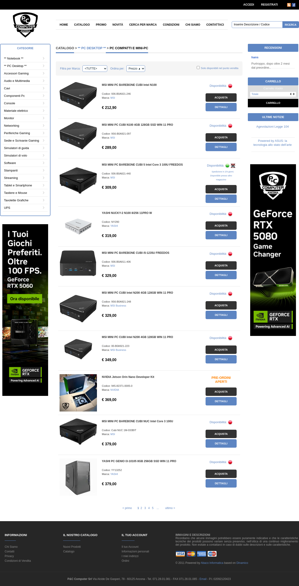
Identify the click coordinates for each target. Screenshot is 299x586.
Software (10, 163)
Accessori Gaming (16, 73)
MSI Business (118, 305)
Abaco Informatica (212, 563)
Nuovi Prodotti (72, 546)
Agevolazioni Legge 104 (272, 126)
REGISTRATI (269, 4)
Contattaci (215, 24)
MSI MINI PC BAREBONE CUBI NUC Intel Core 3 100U (137, 421)
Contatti (9, 551)
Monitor (9, 118)
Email (203, 579)
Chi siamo (192, 24)
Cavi (7, 88)
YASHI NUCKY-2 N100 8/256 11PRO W (127, 213)
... (158, 508)
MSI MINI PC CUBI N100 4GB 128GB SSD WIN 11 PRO (137, 124)
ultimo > (170, 508)
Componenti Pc (14, 96)
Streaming (11, 178)
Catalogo (82, 24)
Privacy (9, 556)
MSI (112, 97)
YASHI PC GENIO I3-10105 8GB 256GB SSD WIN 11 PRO (139, 461)
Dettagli (221, 107)
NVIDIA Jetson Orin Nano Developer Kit (128, 377)
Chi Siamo (11, 546)
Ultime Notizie (273, 117)
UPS (7, 207)
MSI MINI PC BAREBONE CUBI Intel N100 (129, 85)
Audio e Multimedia (17, 81)
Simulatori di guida (16, 148)
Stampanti (11, 170)
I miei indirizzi (130, 556)
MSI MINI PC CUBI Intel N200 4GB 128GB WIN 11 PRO (137, 292)
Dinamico (242, 563)
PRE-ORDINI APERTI (221, 380)
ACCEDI (248, 4)
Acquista (221, 97)
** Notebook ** (13, 58)
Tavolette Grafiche (16, 200)
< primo (127, 508)
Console (9, 103)
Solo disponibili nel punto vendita (219, 68)
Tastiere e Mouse (15, 193)
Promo (101, 24)
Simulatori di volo (15, 155)
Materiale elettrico (16, 110)
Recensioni (273, 47)
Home (64, 24)
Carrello (273, 102)
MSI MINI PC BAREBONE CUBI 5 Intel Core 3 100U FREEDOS (142, 164)
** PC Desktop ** (15, 66)
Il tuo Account (130, 546)
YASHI (114, 225)
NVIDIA (114, 389)
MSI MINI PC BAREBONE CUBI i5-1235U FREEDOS (135, 253)
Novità (118, 24)
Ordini (125, 560)
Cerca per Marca (143, 24)
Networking (11, 125)
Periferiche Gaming (17, 133)
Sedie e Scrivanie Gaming (21, 140)
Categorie (25, 48)
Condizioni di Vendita (18, 560)
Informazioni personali (135, 551)
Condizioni (171, 24)
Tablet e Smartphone (18, 185)
